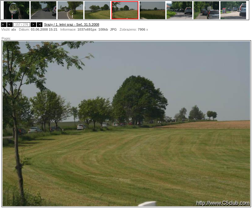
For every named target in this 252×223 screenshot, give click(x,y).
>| (39, 24)
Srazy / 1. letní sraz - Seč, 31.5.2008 (71, 24)
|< (4, 24)
